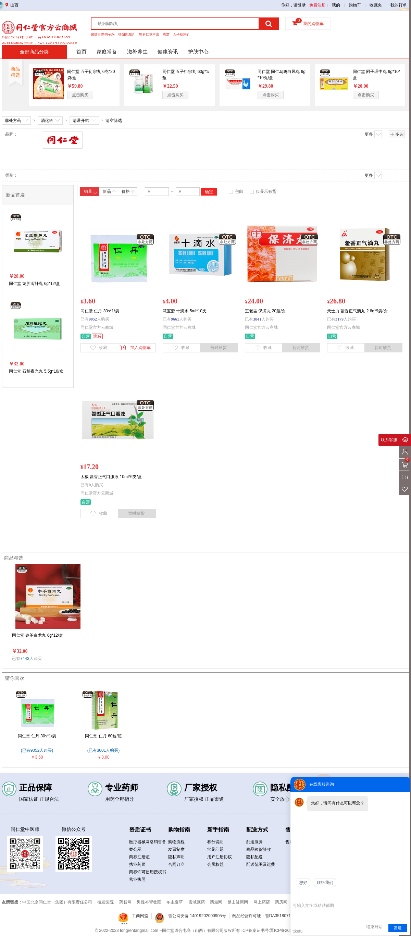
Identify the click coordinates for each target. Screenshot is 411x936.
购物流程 (176, 841)
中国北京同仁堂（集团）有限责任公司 (57, 902)
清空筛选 (113, 120)
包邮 (239, 191)
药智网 (125, 902)
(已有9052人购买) (37, 750)
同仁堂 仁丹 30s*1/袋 (37, 736)
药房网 (281, 902)
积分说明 (215, 841)
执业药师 (137, 864)
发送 (398, 927)
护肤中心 (198, 51)
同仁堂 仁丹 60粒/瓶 (103, 736)
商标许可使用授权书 (147, 872)
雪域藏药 (196, 902)
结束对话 (374, 926)
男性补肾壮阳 (149, 902)
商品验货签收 (258, 849)
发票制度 (176, 849)
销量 (90, 191)
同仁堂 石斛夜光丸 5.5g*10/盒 (36, 371)
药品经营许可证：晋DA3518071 (261, 915)
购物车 (355, 5)
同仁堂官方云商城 (96, 327)
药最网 (216, 902)
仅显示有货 (266, 191)
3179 (339, 319)
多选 (396, 134)
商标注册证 (139, 856)
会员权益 (215, 864)
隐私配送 (254, 856)
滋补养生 (137, 51)
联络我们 (325, 882)
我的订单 (398, 5)
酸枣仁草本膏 (149, 34)
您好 (303, 882)
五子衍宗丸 (181, 34)
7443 (24, 658)
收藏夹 (376, 5)
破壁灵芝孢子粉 (103, 34)
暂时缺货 (218, 347)
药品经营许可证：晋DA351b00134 (36, 39)
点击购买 (80, 94)
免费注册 (317, 5)
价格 (128, 191)
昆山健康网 (237, 902)
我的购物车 (313, 23)
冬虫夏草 (174, 902)
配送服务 (254, 841)
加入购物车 (135, 348)
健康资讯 (168, 51)
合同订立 (176, 864)
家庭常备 (107, 51)
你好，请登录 (293, 5)
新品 (109, 191)
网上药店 (261, 902)
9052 (93, 319)
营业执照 (137, 879)
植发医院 (105, 902)
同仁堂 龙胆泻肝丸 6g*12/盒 (34, 283)
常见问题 (215, 849)
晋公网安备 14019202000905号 (197, 915)
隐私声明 (176, 856)
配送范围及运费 (260, 864)
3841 (257, 319)
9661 (175, 319)
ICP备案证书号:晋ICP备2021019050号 (276, 930)
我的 (336, 5)
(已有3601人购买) (103, 750)
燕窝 (166, 34)
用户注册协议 (219, 856)
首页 (81, 51)
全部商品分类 (34, 51)
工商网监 (140, 915)
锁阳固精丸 (126, 34)
